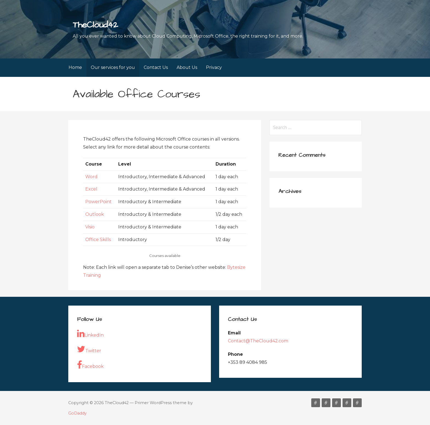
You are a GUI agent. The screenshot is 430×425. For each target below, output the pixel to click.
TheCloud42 (95, 25)
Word (91, 176)
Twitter (89, 349)
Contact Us (156, 67)
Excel (91, 189)
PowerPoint (98, 201)
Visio (90, 227)
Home (75, 67)
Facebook (90, 364)
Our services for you (113, 67)
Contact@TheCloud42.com (258, 340)
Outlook (94, 214)
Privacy (214, 67)
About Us (187, 67)
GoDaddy (77, 413)
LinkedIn (90, 333)
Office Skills (98, 239)
